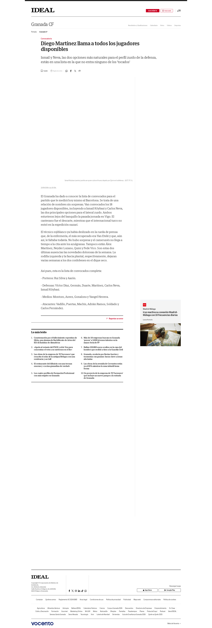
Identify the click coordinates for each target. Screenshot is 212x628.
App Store (157, 590)
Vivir (92, 614)
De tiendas (116, 614)
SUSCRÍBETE (149, 11)
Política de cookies (169, 600)
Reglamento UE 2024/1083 (68, 600)
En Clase (172, 608)
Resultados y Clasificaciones (137, 25)
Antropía (66, 608)
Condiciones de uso (96, 600)
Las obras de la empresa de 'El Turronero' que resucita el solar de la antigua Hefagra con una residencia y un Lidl (54, 356)
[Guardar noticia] (45, 71)
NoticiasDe (103, 611)
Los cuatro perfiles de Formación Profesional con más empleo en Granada (54, 374)
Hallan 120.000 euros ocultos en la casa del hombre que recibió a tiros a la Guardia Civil (103, 348)
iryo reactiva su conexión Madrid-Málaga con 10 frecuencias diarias (160, 314)
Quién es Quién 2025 (155, 614)
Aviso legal (83, 600)
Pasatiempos (132, 611)
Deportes (177, 25)
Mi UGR (87, 611)
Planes (142, 611)
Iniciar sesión (165, 11)
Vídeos (169, 25)
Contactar (39, 600)
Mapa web (137, 600)
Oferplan (113, 611)
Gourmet (64, 611)
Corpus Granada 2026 (114, 608)
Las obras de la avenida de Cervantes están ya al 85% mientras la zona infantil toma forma (103, 366)
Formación (55, 611)
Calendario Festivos (90, 608)
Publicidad (127, 600)
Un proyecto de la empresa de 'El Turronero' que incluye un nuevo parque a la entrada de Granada (103, 375)
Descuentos (129, 608)
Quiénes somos (50, 600)
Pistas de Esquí (152, 611)
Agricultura (41, 608)
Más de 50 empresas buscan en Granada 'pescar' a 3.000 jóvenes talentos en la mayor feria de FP (102, 340)
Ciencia (102, 608)
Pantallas (122, 611)
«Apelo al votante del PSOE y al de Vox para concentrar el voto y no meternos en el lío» (53, 348)
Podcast (162, 611)
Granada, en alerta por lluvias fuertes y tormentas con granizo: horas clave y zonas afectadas (103, 356)
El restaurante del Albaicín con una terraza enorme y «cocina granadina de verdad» (53, 365)
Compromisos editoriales (152, 600)
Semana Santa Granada (58, 614)
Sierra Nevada (73, 614)
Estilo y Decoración (42, 611)
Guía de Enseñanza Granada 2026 (134, 614)
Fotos (162, 25)
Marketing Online (76, 611)
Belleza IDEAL (76, 608)
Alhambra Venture (53, 608)
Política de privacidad (113, 600)
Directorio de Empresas (144, 608)
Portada (34, 32)
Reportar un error (114, 318)
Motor (95, 611)
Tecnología (84, 614)
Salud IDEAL (172, 611)
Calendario (154, 25)
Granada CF (42, 24)
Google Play (173, 590)
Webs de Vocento (174, 623)
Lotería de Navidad (103, 614)
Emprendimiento (160, 608)
